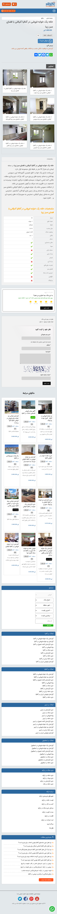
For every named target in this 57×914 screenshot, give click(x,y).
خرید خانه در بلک (48, 784)
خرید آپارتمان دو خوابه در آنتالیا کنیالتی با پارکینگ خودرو (45, 502)
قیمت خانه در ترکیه (47, 800)
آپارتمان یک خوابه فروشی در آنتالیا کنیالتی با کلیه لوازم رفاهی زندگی (45, 552)
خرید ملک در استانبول (46, 757)
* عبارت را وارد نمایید (45, 375)
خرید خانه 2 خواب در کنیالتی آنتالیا (46, 457)
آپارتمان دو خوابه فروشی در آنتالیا (43, 677)
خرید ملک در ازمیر (47, 713)
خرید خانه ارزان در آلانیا (46, 659)
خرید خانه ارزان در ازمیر (46, 730)
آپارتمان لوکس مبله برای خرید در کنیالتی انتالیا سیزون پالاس (13, 503)
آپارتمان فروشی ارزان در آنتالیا (44, 694)
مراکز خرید (50, 824)
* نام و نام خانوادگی (45, 335)
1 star (51, 302)
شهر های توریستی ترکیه (46, 796)
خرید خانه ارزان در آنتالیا (46, 691)
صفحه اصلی (49, 18)
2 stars (45, 302)
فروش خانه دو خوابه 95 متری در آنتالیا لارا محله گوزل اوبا (29, 550)
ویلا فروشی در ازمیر (47, 715)
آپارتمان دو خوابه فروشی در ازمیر (43, 727)
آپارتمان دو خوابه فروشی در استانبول (42, 748)
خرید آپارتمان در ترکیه (46, 781)
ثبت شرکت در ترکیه (47, 820)
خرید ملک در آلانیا (48, 650)
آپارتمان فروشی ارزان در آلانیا (44, 661)
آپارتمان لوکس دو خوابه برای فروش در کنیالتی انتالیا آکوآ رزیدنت (13, 419)
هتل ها (51, 828)
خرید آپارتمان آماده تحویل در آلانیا (43, 644)
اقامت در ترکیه (49, 816)
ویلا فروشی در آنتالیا (47, 683)
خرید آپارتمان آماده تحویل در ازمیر (43, 721)
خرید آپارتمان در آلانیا (47, 653)
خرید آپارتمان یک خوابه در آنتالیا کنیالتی (29, 505)
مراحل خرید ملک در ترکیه (45, 808)
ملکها (42, 18)
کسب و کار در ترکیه (47, 804)
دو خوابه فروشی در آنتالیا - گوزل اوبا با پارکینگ (46, 418)
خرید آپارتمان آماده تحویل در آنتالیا (43, 680)
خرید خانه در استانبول (47, 762)
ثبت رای (46, 308)
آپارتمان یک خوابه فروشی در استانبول (42, 745)
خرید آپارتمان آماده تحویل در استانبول (42, 751)
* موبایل (47, 345)
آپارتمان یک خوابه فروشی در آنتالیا (43, 674)
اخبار (24, 894)
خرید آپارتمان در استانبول (45, 760)
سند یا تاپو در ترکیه (47, 812)
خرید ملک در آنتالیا (48, 685)
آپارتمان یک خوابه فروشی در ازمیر (43, 724)
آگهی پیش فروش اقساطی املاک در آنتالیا (28, 412)
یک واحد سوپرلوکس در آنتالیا (12, 457)
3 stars (40, 302)
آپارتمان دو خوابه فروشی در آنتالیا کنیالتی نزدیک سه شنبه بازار (28, 459)
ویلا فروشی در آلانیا (47, 647)
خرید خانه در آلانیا (48, 656)
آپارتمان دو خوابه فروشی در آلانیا (43, 641)
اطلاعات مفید (29, 894)
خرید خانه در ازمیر (48, 718)
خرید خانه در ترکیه (47, 775)
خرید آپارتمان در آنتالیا (46, 688)
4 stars (35, 302)
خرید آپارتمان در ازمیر (46, 710)
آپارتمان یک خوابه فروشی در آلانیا (43, 638)
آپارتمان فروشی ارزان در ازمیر (44, 733)
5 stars (30, 302)
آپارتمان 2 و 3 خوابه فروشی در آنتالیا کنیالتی (12, 545)
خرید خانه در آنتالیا (48, 697)
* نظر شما (47, 352)
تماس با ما (19, 894)
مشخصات (50, 159)
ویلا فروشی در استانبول (46, 754)
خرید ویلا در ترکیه (48, 778)
